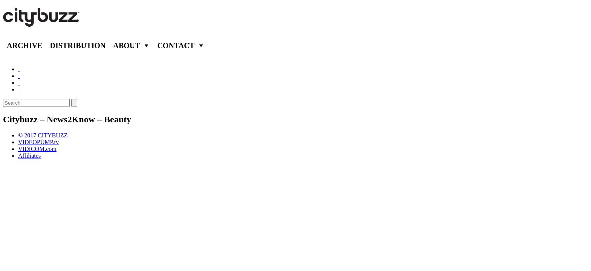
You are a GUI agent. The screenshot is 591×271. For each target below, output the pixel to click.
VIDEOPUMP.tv (38, 142)
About (126, 45)
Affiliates (29, 155)
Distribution (78, 45)
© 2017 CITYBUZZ (42, 135)
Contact (175, 45)
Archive (24, 45)
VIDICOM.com (37, 149)
